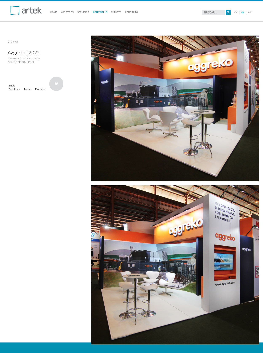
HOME (53, 12)
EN (235, 12)
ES (242, 12)
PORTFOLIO (100, 12)
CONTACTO (131, 12)
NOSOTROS (67, 12)
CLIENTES (116, 12)
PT (249, 12)
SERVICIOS (83, 12)
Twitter (28, 89)
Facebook (14, 89)
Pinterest (40, 89)
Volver (14, 41)
